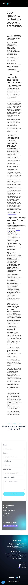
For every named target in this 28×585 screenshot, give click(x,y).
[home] (8, 3)
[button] (25, 3)
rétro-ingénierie (12, 214)
